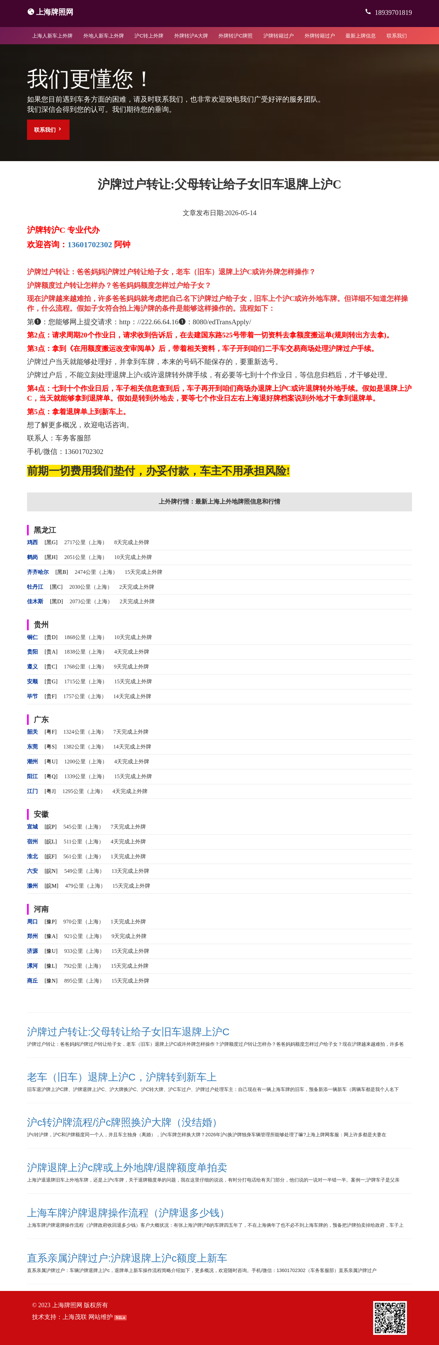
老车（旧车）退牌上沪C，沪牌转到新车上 (122, 1077)
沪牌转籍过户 (278, 36)
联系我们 (397, 36)
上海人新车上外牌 (52, 36)
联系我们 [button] (48, 129)
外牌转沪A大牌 (191, 36)
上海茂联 (74, 1317)
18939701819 (392, 12)
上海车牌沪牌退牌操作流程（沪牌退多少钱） (128, 1212)
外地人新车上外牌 (103, 36)
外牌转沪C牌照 (235, 36)
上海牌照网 (54, 12)
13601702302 (90, 244)
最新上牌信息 (360, 36)
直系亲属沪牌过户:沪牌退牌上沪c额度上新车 (127, 1258)
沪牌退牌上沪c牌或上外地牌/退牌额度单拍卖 (127, 1167)
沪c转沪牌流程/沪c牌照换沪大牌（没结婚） (124, 1122)
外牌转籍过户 (320, 36)
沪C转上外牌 (148, 36)
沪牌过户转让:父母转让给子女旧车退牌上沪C (128, 1031)
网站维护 (100, 1317)
